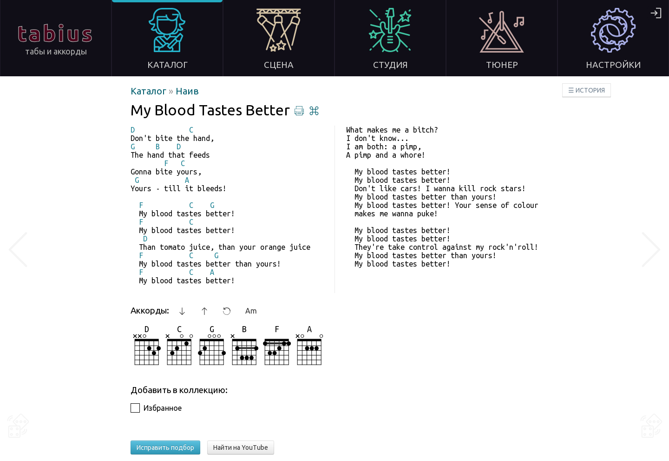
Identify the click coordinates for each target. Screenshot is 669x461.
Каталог (150, 91)
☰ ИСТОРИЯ (586, 90)
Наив (187, 91)
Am (251, 311)
